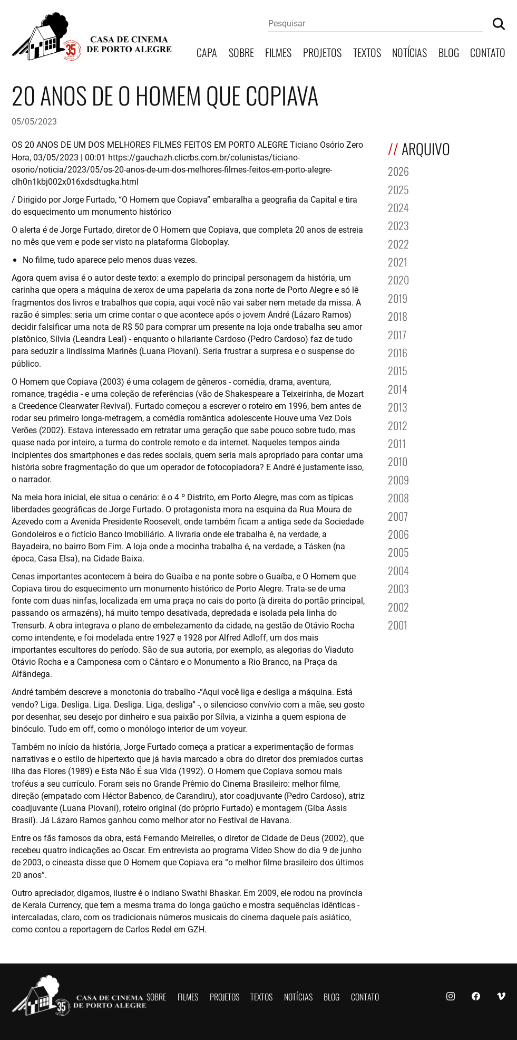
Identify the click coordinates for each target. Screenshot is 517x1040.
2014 (397, 388)
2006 (398, 533)
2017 (397, 334)
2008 (398, 497)
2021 (397, 261)
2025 (398, 188)
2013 (397, 406)
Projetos (322, 51)
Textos (367, 51)
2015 (397, 369)
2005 (398, 551)
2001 (397, 624)
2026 (398, 170)
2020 (398, 279)
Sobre (241, 51)
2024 (398, 206)
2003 (398, 587)
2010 (397, 460)
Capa (207, 51)
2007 (398, 515)
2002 (398, 606)
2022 (398, 243)
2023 (398, 224)
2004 (398, 569)
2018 (397, 315)
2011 (397, 442)
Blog (448, 51)
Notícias (409, 51)
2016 (397, 352)
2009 (398, 479)
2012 (397, 424)
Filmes (278, 51)
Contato (487, 51)
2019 (397, 297)
